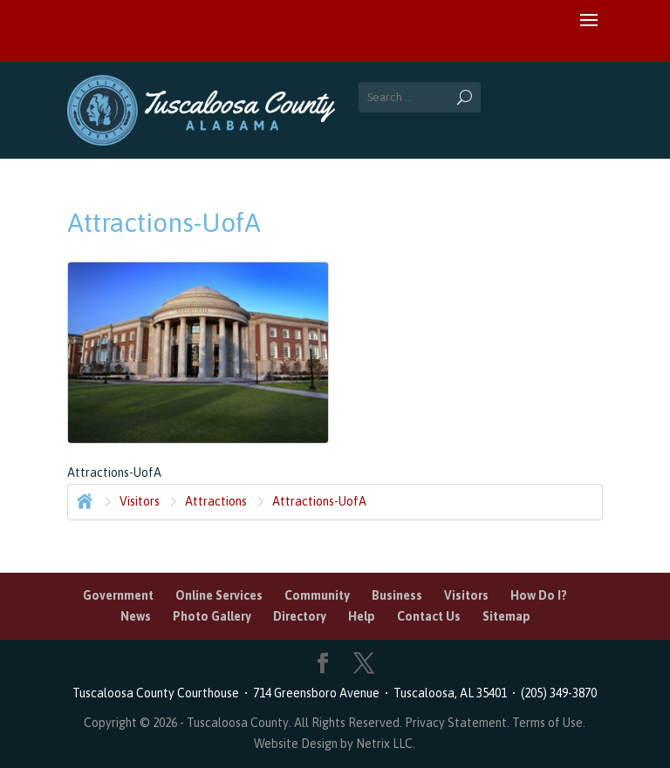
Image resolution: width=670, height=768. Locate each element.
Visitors (140, 501)
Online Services (219, 595)
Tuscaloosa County (238, 723)
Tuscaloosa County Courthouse (158, 693)
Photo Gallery (212, 616)
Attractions (216, 501)
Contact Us (429, 616)
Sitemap (506, 616)
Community (317, 595)
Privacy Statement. (457, 723)
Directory (299, 616)
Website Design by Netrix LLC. (334, 744)
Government (118, 595)
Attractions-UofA (319, 501)
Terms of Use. (548, 723)
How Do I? (538, 595)
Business (397, 595)
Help (361, 616)
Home (83, 499)
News (135, 616)
